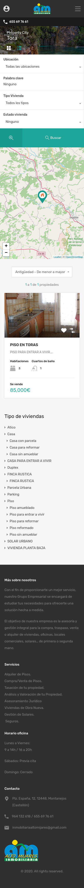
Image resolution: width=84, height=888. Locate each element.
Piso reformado (21, 528)
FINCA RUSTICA (19, 474)
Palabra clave (13, 78)
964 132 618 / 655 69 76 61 (32, 816)
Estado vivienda (15, 115)
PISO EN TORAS (24, 345)
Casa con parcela (23, 441)
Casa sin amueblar (24, 454)
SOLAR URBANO (19, 541)
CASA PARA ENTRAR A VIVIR (29, 461)
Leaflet (57, 257)
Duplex (12, 468)
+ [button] (6, 246)
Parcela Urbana (19, 488)
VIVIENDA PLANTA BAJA (26, 548)
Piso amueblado (22, 508)
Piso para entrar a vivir (27, 514)
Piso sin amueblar (23, 535)
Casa (11, 434)
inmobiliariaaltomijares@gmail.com (39, 827)
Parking (13, 494)
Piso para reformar (24, 521)
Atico (11, 427)
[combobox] (42, 67)
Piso (10, 501)
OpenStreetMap (74, 257)
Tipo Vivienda (13, 96)
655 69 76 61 (18, 22)
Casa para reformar (25, 447)
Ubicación (10, 59)
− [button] (6, 253)
